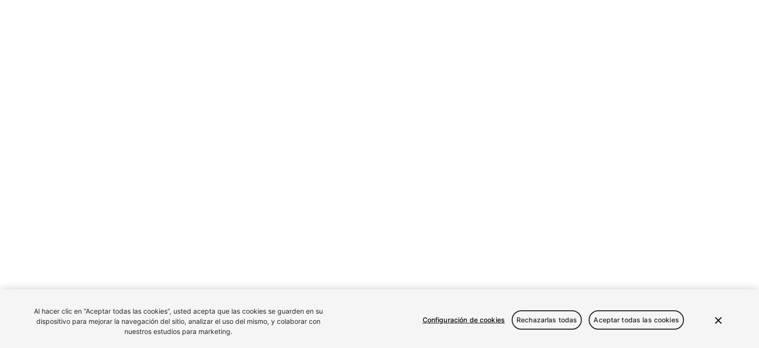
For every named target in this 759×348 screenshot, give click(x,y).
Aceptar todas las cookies (636, 320)
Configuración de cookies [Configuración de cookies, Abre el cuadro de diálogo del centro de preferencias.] (464, 320)
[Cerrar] (718, 320)
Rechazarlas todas (546, 320)
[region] (379, 319)
